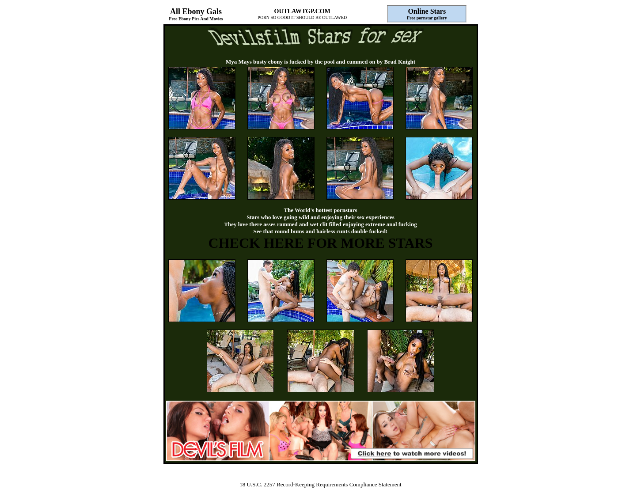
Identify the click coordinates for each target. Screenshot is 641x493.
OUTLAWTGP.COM (302, 11)
